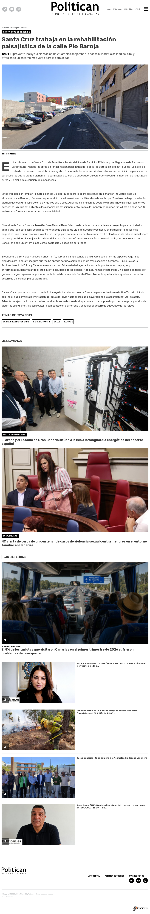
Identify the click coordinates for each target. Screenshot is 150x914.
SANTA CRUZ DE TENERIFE (16, 322)
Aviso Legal (94, 876)
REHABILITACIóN (41, 322)
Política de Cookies (114, 876)
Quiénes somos (136, 876)
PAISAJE (68, 322)
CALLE (57, 322)
